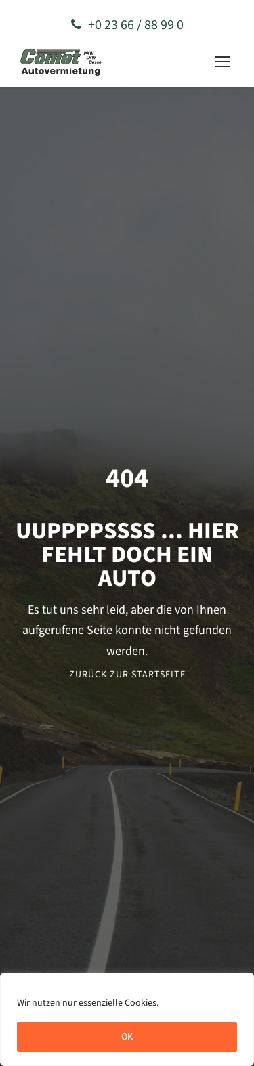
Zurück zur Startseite (127, 674)
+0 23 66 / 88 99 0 (127, 25)
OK (127, 1037)
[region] (127, 1019)
